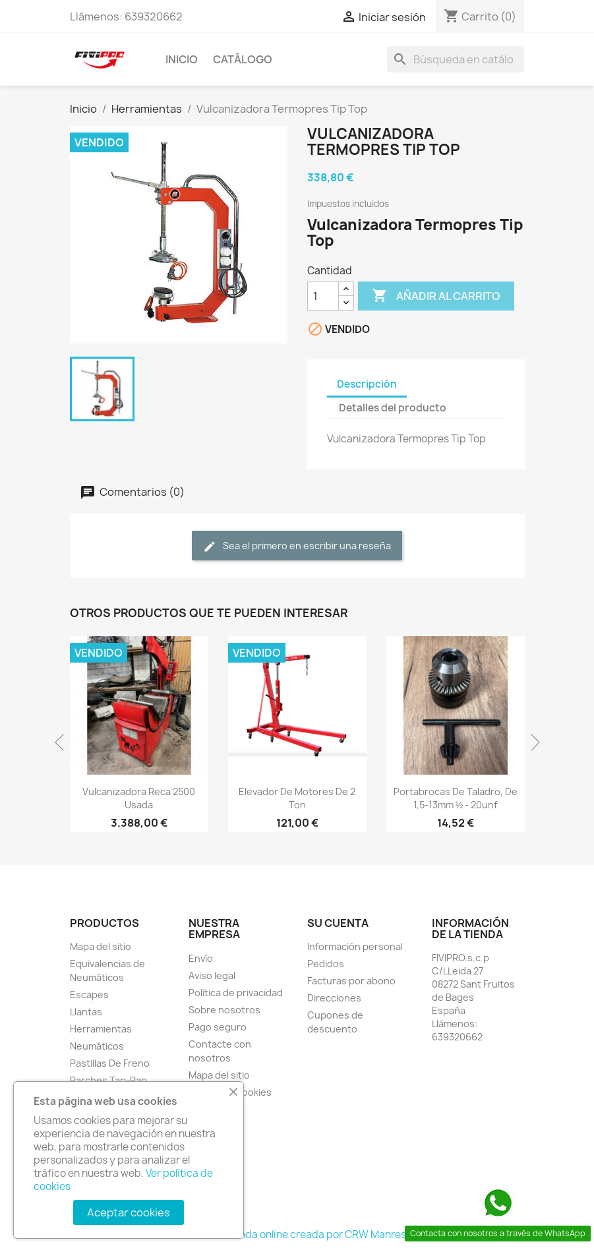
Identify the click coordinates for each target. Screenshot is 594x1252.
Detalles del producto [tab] (392, 408)
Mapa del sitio (100, 946)
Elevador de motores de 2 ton (297, 798)
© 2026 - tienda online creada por (264, 1234)
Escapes (89, 994)
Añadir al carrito (436, 296)
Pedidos (325, 963)
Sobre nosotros (224, 1009)
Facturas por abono (351, 980)
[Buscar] (455, 59)
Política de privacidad (236, 992)
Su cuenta (338, 923)
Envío (201, 958)
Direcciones (334, 998)
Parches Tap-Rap (108, 1080)
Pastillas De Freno (110, 1063)
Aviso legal (212, 975)
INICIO (181, 59)
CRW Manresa (378, 1234)
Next (531, 742)
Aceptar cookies (128, 1212)
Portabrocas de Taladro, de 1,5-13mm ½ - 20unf (456, 798)
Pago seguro (218, 1027)
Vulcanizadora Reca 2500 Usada (138, 798)
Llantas (86, 1011)
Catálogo (242, 59)
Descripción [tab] (367, 384)
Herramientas (101, 1029)
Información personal (355, 946)
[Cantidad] (323, 296)
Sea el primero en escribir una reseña (297, 546)
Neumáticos (97, 1046)
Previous (63, 742)
